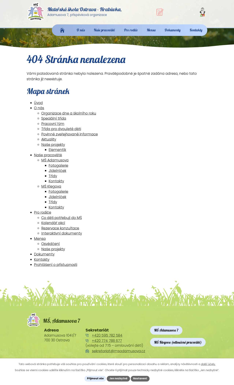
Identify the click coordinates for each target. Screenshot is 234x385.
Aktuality (48, 141)
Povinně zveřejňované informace (69, 136)
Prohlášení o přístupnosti (55, 266)
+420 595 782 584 (107, 337)
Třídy (53, 178)
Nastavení (141, 378)
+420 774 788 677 (107, 343)
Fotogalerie (58, 167)
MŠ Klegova (51, 188)
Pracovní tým (52, 126)
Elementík (57, 152)
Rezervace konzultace (60, 230)
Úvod (38, 105)
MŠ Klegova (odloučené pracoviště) (178, 345)
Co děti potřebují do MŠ (61, 220)
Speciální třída (53, 120)
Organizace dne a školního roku (68, 115)
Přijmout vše (94, 378)
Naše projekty (53, 146)
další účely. (208, 364)
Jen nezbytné (118, 378)
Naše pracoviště (48, 157)
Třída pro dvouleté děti (61, 131)
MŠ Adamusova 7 (166, 332)
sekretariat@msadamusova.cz (118, 353)
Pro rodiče (42, 214)
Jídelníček (57, 172)
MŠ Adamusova (55, 162)
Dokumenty (44, 256)
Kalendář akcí (53, 225)
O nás (39, 110)
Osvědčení (50, 246)
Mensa (40, 240)
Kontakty (56, 183)
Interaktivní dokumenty (61, 235)
